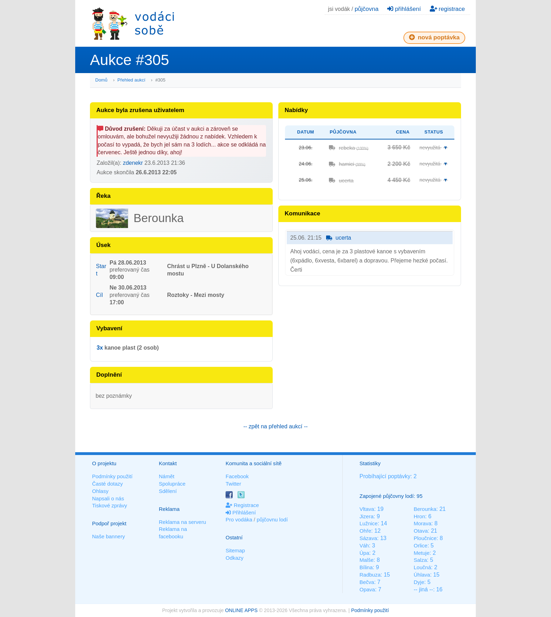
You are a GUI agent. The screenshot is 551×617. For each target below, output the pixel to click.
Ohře (365, 531)
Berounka (425, 509)
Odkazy (235, 558)
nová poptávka (434, 37)
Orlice (420, 545)
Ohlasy (100, 491)
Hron (419, 516)
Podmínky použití (112, 476)
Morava (422, 523)
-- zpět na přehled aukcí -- (275, 426)
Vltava (366, 509)
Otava (421, 531)
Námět (166, 476)
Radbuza (370, 575)
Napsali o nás (108, 498)
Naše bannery (108, 536)
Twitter (233, 484)
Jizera (366, 516)
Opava (367, 589)
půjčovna (366, 9)
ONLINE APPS (241, 610)
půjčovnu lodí (272, 519)
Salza (420, 560)
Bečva (366, 582)
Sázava (368, 538)
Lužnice (368, 523)
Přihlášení (241, 512)
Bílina (366, 567)
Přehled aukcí (131, 80)
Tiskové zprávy (109, 505)
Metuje (421, 553)
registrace (447, 9)
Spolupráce (172, 484)
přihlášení (404, 9)
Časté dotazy (107, 484)
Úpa (364, 553)
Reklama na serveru (182, 522)
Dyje (419, 582)
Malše (366, 560)
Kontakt (168, 463)
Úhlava (422, 575)
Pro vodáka (239, 519)
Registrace (242, 505)
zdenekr (133, 163)
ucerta (346, 180)
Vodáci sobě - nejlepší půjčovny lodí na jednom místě (133, 23)
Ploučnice (425, 538)
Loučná (422, 567)
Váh (364, 545)
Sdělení (168, 491)
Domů (101, 80)
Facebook (237, 476)
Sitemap (235, 550)
